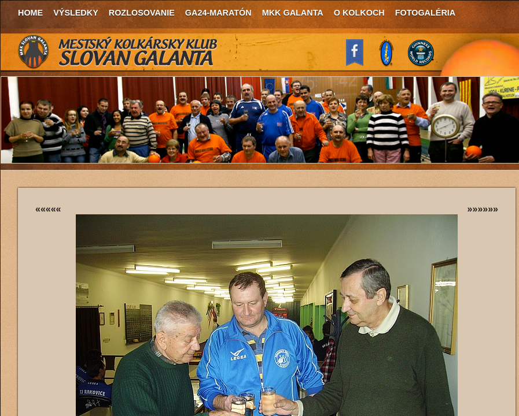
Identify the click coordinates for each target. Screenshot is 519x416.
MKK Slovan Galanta (118, 52)
